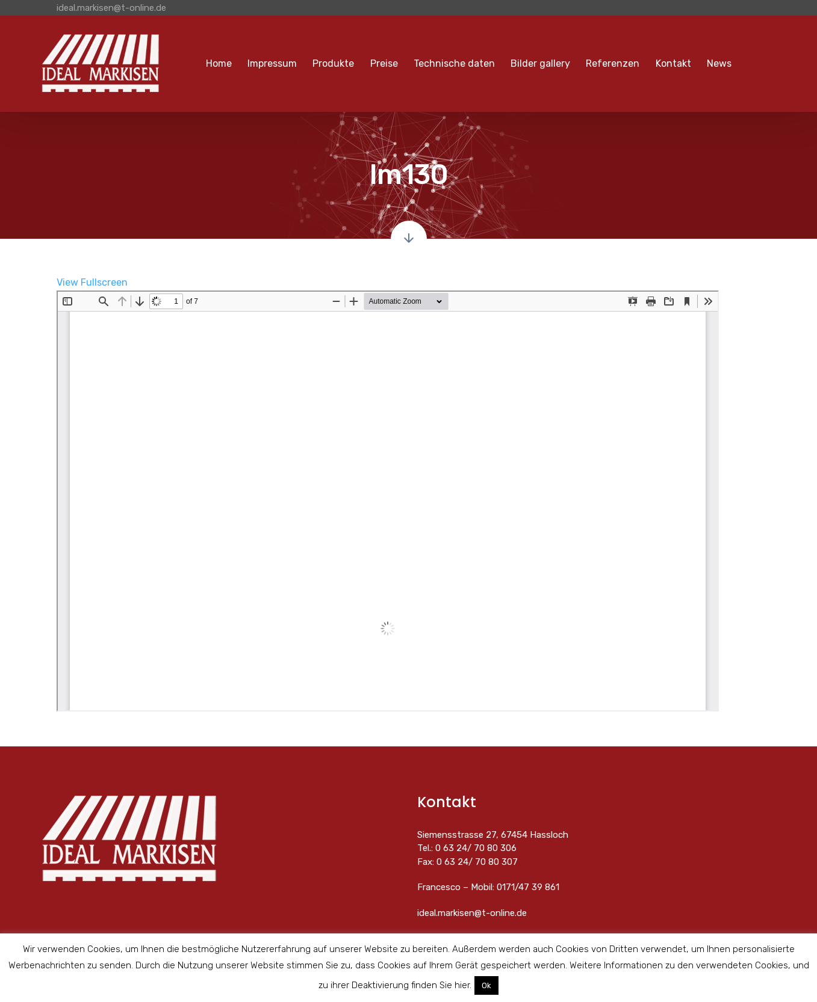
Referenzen (612, 63)
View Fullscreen (92, 282)
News (719, 63)
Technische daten (454, 63)
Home (219, 63)
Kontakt (673, 63)
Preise (384, 63)
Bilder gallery (540, 63)
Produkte (333, 63)
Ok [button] (486, 985)
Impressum (272, 63)
